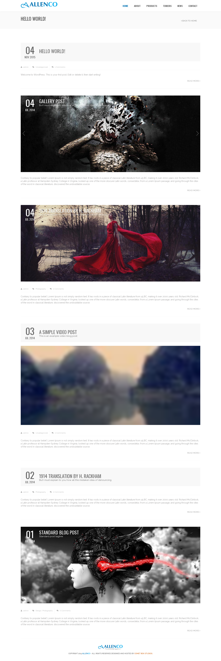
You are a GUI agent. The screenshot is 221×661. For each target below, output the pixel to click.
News (180, 6)
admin (25, 67)
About (137, 6)
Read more (193, 81)
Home (125, 6)
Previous (24, 133)
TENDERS (167, 6)
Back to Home (189, 20)
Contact (192, 6)
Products (151, 6)
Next (197, 133)
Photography (41, 289)
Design (38, 611)
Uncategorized (42, 67)
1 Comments (58, 67)
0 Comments (57, 289)
